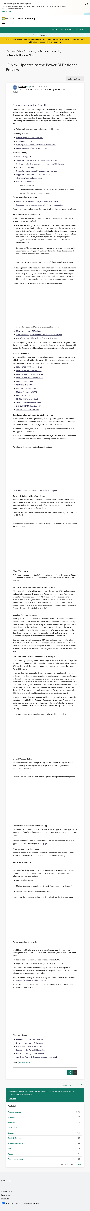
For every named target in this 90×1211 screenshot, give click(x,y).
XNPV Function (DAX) (25, 384)
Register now (56, 42)
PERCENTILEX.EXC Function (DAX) (29, 374)
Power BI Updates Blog (21, 55)
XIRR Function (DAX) (24, 381)
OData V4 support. (23, 156)
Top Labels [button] (12, 1106)
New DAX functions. (24, 141)
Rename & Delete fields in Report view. (32, 148)
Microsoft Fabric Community (21, 51)
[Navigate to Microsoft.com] (8, 18)
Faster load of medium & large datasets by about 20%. (38, 201)
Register (54, 29)
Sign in (63, 29)
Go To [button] (79, 29)
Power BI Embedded (16, 1143)
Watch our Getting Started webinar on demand (35, 1053)
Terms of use (5, 1195)
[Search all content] (59, 35)
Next (80, 1164)
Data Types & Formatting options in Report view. (36, 144)
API (9, 1148)
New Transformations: (25, 181)
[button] (75, 95)
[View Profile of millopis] (28, 86)
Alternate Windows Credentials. (29, 178)
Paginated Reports (15, 1159)
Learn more (6, 11)
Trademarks (5, 1199)
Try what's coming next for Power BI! (30, 105)
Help (70, 29)
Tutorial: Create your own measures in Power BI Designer (39, 334)
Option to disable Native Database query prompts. (36, 171)
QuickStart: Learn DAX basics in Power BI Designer (36, 338)
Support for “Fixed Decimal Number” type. (33, 174)
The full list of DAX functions (27, 409)
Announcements (24, 1062)
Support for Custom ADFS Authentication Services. (36, 160)
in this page (42, 843)
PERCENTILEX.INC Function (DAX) (29, 377)
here (14, 651)
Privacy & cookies (7, 1191)
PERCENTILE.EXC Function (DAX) (29, 367)
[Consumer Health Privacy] (30, 1203)
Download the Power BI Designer (29, 1043)
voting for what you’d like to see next (32, 980)
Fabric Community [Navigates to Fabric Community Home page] (26, 18)
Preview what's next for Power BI (29, 1039)
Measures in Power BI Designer (28, 331)
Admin (10, 1154)
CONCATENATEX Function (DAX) (29, 406)
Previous (64, 1164)
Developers (12, 1128)
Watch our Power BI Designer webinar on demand (36, 1057)
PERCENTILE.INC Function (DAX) (29, 370)
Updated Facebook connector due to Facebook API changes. (40, 164)
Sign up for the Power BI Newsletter (30, 1050)
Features (11, 1122)
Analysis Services (14, 1138)
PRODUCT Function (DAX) (26, 395)
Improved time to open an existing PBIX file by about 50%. (39, 205)
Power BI (11, 1117)
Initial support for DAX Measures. (29, 137)
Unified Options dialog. (25, 167)
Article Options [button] (74, 79)
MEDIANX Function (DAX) (26, 392)
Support (11, 1133)
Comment (12, 1099)
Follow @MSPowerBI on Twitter (29, 1046)
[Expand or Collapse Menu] (3, 24)
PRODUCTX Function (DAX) (27, 399)
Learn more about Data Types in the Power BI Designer (35, 490)
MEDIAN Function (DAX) (26, 388)
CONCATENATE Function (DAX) (28, 402)
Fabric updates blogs (51, 51)
